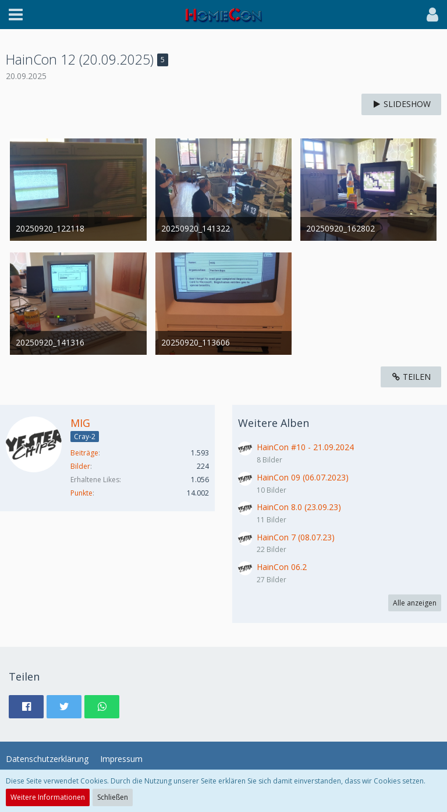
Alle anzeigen (415, 603)
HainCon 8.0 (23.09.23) (299, 506)
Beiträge (84, 453)
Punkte (81, 493)
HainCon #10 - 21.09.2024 (305, 447)
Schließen (112, 797)
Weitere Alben (273, 423)
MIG (80, 423)
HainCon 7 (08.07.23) (296, 537)
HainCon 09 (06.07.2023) (303, 477)
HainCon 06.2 (282, 566)
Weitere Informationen (47, 797)
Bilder (80, 466)
